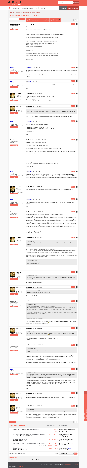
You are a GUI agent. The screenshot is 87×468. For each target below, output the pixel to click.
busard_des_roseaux (15, 24)
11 (41, 445)
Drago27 (17, 449)
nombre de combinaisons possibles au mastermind (26, 429)
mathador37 (70, 439)
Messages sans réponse (27, 8)
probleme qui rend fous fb (20, 439)
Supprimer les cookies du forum (56, 464)
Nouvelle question (73, 8)
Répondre (55, 20)
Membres (42, 8)
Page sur (68, 19)
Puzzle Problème (17, 448)
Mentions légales (12, 466)
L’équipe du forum (45, 464)
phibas (16, 440)
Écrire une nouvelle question (39, 20)
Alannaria (70, 443)
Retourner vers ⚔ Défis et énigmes (17, 453)
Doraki (12, 67)
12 (43, 445)
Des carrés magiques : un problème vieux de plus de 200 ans (29, 443)
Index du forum (13, 12)
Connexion (63, 8)
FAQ (36, 8)
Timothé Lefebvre (18, 435)
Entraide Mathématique (23, 12)
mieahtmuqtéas (18, 430)
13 (45, 445)
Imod (11, 81)
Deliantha (17, 445)
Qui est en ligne (13, 457)
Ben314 (69, 448)
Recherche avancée (74, 5)
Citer (72, 23)
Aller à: (56, 453)
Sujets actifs (16, 8)
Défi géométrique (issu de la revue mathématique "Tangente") (29, 434)
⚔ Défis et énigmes (35, 12)
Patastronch (13, 212)
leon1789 (18, 93)
